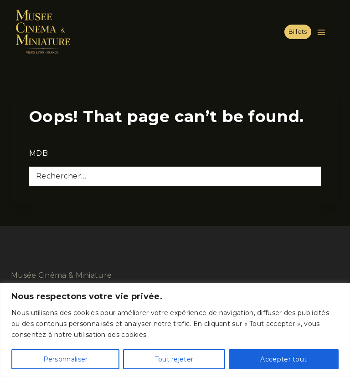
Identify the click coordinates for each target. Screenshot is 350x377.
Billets (297, 31)
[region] (175, 330)
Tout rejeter (174, 359)
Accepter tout (283, 359)
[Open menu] (323, 32)
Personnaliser (65, 359)
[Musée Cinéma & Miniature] (43, 32)
